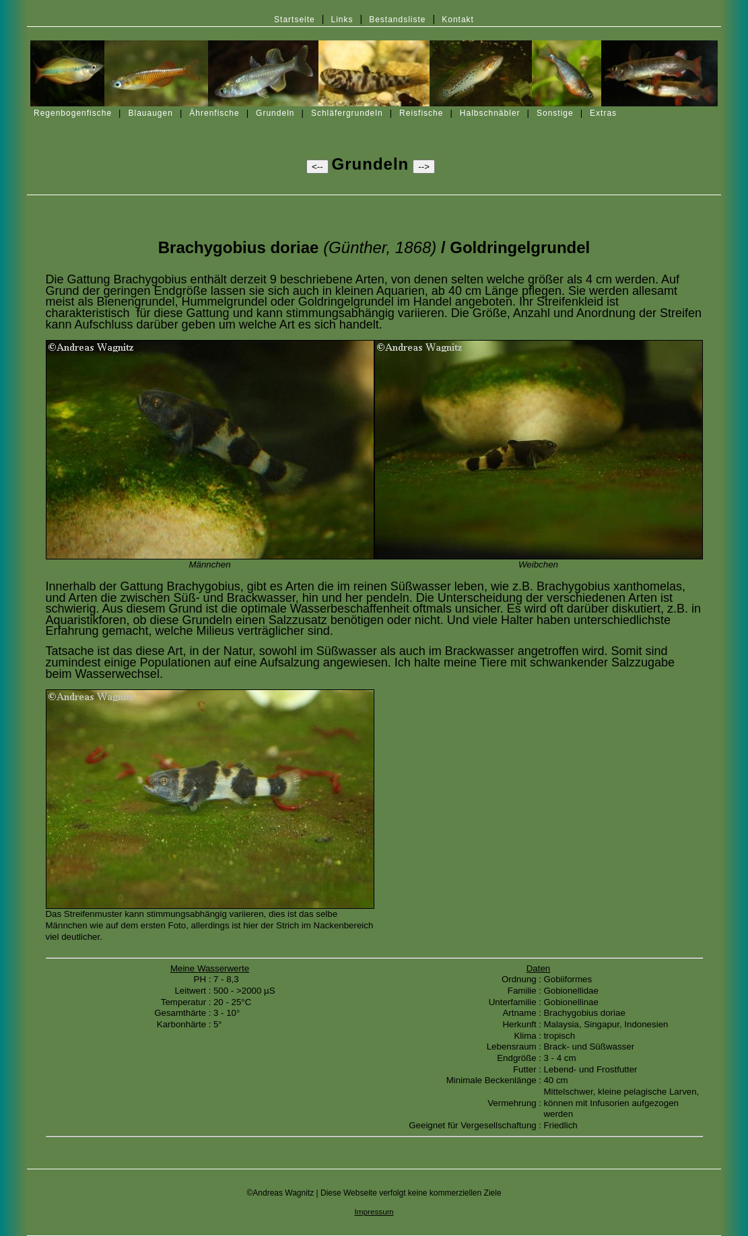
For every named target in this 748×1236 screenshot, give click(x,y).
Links (342, 19)
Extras (603, 113)
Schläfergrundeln (347, 113)
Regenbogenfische (73, 113)
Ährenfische (214, 113)
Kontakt (458, 19)
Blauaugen (151, 113)
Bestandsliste (397, 19)
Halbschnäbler (490, 113)
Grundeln (275, 113)
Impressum (373, 1211)
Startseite (294, 19)
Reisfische (421, 113)
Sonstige (555, 113)
